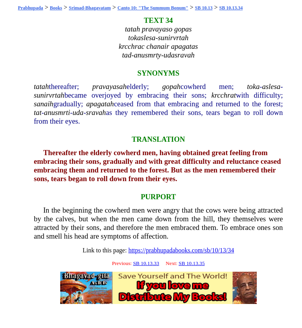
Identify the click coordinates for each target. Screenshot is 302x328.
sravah (96, 112)
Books (56, 8)
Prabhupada (30, 8)
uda (77, 112)
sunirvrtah (49, 95)
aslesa (271, 86)
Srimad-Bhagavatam (90, 8)
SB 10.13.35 (191, 263)
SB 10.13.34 (231, 8)
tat (38, 112)
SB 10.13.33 (146, 263)
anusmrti (57, 112)
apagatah (100, 104)
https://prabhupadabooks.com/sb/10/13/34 (181, 250)
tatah (41, 86)
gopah (171, 86)
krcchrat (223, 95)
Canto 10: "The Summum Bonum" (153, 8)
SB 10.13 (204, 8)
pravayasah (109, 86)
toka (253, 86)
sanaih (43, 104)
